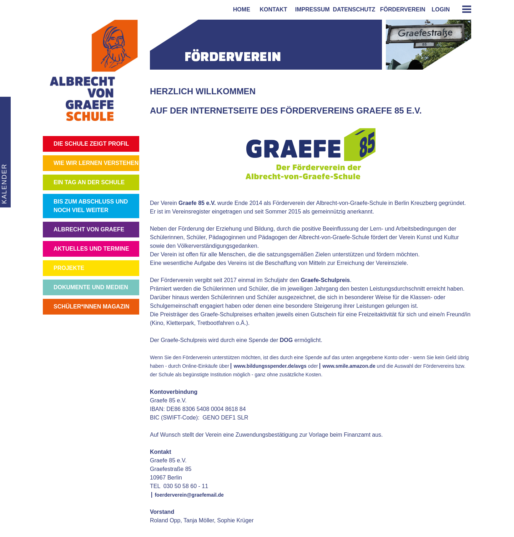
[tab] (464, 9)
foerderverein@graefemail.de (189, 495)
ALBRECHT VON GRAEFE (89, 229)
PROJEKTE (69, 268)
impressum (311, 9)
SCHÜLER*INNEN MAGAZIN (91, 306)
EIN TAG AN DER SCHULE (89, 182)
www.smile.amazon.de (349, 366)
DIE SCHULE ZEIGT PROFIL (91, 144)
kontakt (272, 9)
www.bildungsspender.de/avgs (270, 366)
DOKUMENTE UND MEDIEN (91, 287)
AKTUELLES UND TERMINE (91, 249)
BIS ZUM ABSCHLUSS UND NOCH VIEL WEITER (91, 206)
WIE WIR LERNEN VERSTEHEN (96, 163)
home (240, 9)
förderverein (401, 9)
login (441, 9)
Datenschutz (354, 9)
